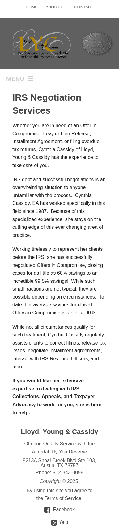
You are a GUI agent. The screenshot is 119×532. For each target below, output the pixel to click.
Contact (83, 7)
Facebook (64, 509)
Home (32, 7)
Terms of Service (63, 498)
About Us (56, 7)
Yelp (59, 523)
